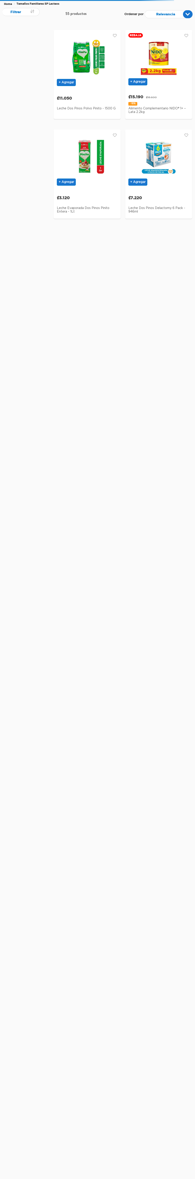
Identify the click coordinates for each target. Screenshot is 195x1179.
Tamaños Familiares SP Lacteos (37, 3)
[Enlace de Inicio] (8, 4)
